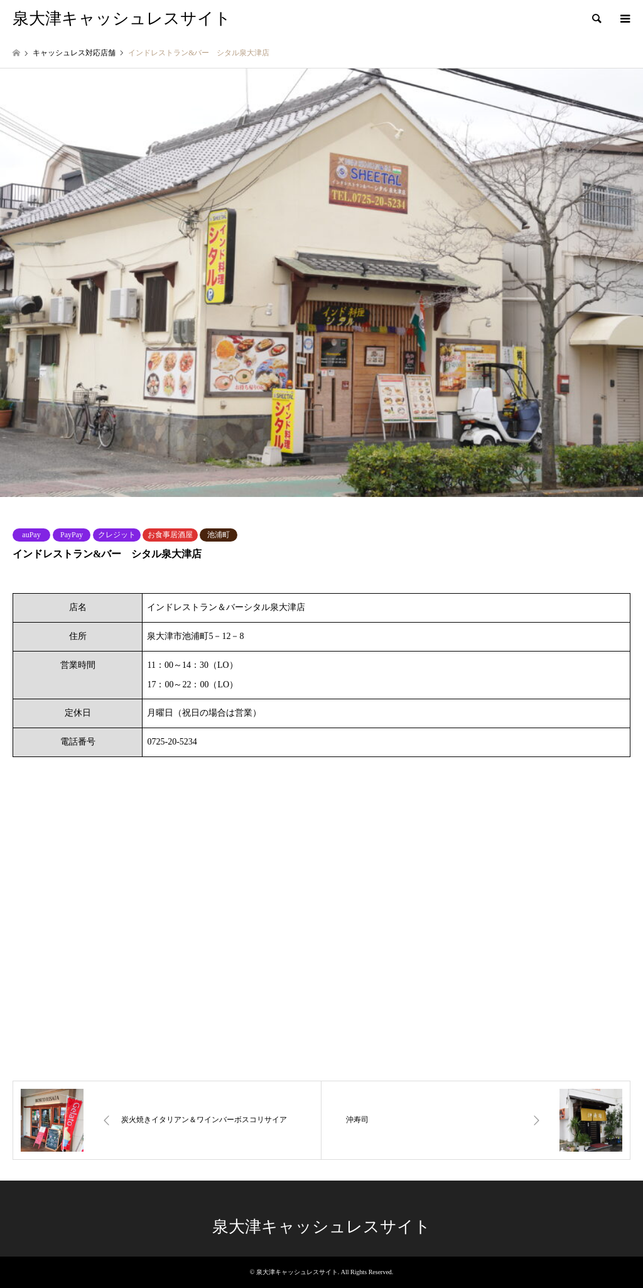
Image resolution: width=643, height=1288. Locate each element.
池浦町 (218, 534)
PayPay (71, 534)
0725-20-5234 (172, 741)
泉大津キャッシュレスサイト (321, 1227)
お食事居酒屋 (170, 534)
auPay (31, 534)
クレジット (117, 534)
